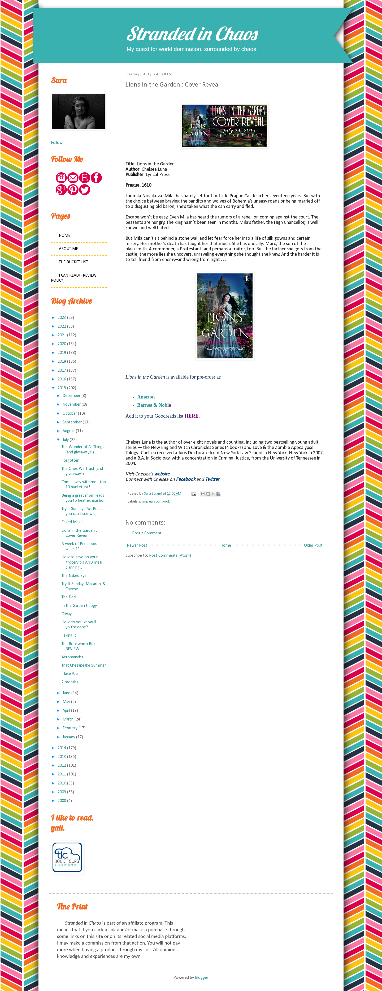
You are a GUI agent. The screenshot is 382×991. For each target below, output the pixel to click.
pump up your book (154, 502)
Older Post (313, 545)
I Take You (70, 674)
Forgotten (70, 460)
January (69, 737)
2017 (62, 370)
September (72, 422)
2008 (62, 801)
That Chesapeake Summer (84, 665)
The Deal (69, 597)
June (66, 693)
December (71, 396)
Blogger (201, 978)
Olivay (67, 614)
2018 (62, 361)
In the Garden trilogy (79, 606)
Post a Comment (147, 533)
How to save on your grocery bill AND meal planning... (82, 562)
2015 (62, 388)
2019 (62, 353)
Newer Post (137, 545)
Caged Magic (72, 522)
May (66, 702)
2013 (62, 757)
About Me (68, 249)
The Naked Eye (74, 576)
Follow (56, 143)
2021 (62, 335)
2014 (62, 748)
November (72, 404)
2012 (62, 765)
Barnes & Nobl (153, 405)
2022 (62, 326)
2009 (62, 792)
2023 (62, 318)
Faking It (69, 635)
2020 (62, 344)
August (69, 431)
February (70, 728)
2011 (62, 774)
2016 (62, 379)
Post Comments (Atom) (170, 556)
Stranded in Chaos (191, 33)
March (68, 719)
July (66, 440)
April (66, 711)
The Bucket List (73, 262)
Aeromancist (72, 657)
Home (225, 545)
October (70, 413)
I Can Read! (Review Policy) (74, 278)
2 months (70, 682)
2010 (62, 783)
